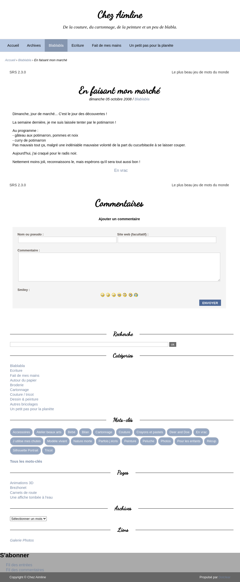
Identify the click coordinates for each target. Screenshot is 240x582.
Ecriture (78, 45)
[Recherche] (89, 344)
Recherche (123, 334)
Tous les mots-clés (26, 461)
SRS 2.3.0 (18, 72)
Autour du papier (23, 380)
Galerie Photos (22, 540)
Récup (211, 441)
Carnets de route (23, 493)
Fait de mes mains (107, 45)
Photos (166, 441)
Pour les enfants (188, 441)
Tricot (49, 450)
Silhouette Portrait (25, 450)
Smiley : (24, 290)
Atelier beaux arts (49, 432)
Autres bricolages (24, 404)
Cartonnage (19, 390)
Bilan (85, 432)
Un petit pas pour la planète (151, 45)
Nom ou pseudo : (31, 234)
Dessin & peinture (24, 399)
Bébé (72, 432)
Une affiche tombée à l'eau (31, 497)
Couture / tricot (22, 394)
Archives (34, 45)
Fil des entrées (19, 565)
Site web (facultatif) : (132, 234)
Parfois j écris (108, 441)
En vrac (121, 170)
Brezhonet (18, 488)
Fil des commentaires (25, 570)
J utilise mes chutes (27, 441)
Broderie (17, 385)
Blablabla (56, 45)
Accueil (13, 45)
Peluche (148, 441)
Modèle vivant (57, 441)
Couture (124, 432)
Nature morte (83, 441)
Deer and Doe (180, 432)
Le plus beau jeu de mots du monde (200, 72)
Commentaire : (29, 250)
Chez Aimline (120, 14)
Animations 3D (22, 483)
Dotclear (224, 577)
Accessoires (21, 432)
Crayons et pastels (149, 432)
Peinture (130, 441)
